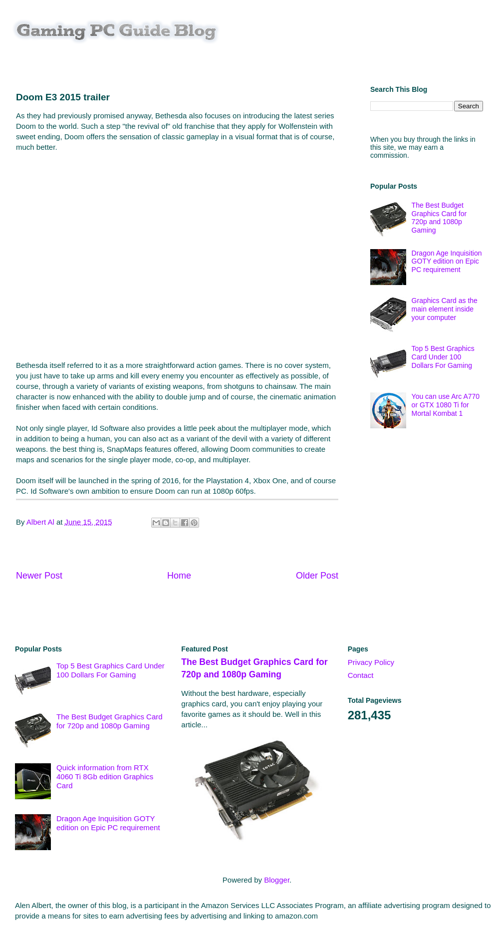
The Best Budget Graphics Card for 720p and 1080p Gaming (439, 217)
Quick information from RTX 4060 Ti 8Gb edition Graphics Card (104, 776)
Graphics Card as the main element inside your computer (445, 309)
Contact (361, 675)
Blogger (276, 880)
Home (179, 576)
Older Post (317, 576)
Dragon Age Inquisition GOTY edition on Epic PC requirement (447, 261)
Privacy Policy (371, 662)
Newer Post (39, 576)
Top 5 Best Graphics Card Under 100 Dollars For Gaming (443, 356)
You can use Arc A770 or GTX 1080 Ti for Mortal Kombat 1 (446, 404)
